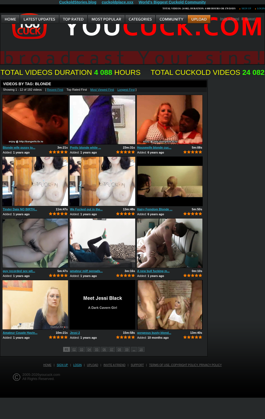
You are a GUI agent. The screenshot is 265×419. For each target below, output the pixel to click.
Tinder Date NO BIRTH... (20, 209)
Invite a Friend (229, 18)
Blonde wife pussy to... (19, 147)
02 (74, 349)
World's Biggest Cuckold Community (172, 2)
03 (81, 349)
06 (104, 349)
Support (250, 18)
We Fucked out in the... (86, 209)
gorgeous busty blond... (154, 332)
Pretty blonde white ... (85, 147)
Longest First (126, 89)
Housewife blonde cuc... (154, 147)
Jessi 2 (75, 332)
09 (126, 349)
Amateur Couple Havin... (20, 332)
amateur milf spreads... (86, 271)
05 (96, 349)
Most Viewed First (102, 89)
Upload (92, 365)
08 (119, 349)
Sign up (246, 8)
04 (89, 349)
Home (47, 365)
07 (111, 349)
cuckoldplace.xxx (117, 2)
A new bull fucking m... (153, 271)
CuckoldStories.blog (77, 2)
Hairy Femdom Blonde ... (154, 209)
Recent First (55, 89)
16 (141, 349)
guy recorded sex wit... (19, 271)
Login (261, 8)
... (134, 349)
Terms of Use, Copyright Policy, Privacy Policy (185, 365)
